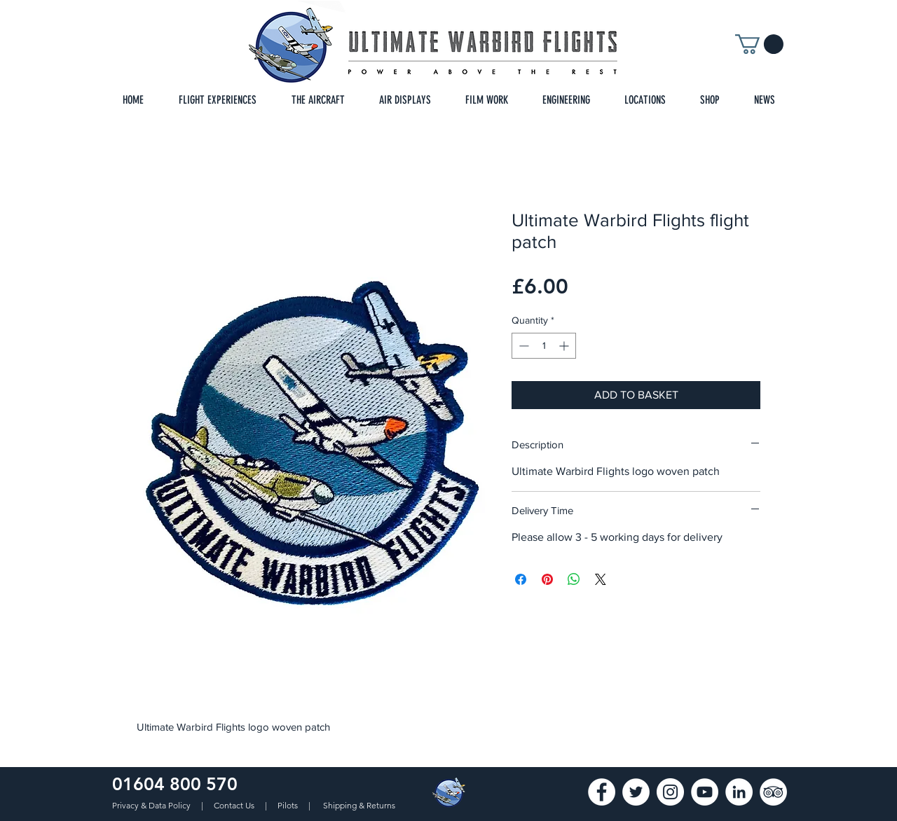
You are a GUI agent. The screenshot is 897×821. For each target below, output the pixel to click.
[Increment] (565, 345)
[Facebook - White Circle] (601, 792)
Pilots (289, 805)
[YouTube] (704, 792)
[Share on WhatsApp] (574, 579)
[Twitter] (636, 792)
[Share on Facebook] (520, 579)
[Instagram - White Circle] (670, 792)
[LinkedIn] (739, 792)
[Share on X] (600, 579)
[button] (759, 44)
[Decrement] (522, 345)
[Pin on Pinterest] (547, 579)
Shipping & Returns (359, 805)
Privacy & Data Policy (152, 805)
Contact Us (235, 805)
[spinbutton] (543, 345)
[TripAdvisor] (773, 792)
